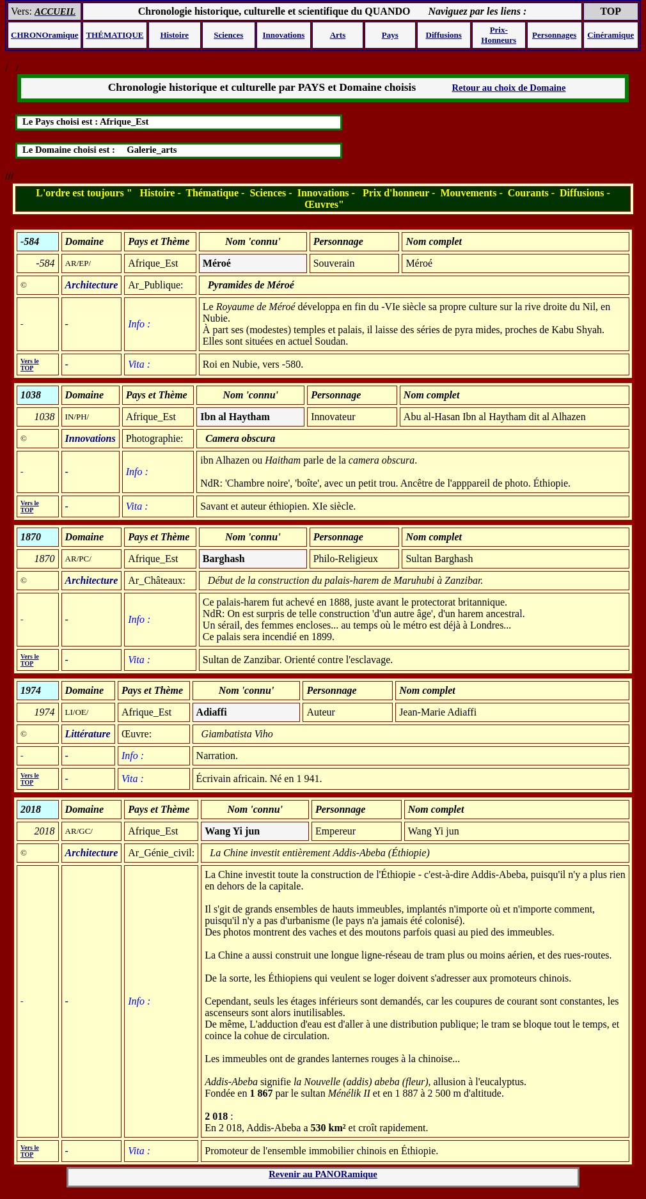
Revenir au (323, 1174)
